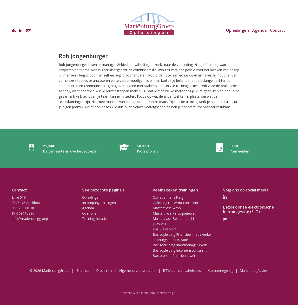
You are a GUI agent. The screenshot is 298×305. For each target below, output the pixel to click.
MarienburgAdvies (254, 270)
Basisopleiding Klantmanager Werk (180, 245)
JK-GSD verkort (164, 229)
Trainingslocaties (95, 218)
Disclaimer (104, 270)
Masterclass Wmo (167, 208)
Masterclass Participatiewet (174, 213)
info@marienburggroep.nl (31, 218)
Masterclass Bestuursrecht (173, 218)
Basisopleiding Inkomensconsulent (180, 250)
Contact (277, 30)
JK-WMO (159, 224)
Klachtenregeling (220, 270)
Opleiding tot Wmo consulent (175, 202)
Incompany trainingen (99, 202)
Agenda (259, 30)
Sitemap (83, 270)
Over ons (89, 213)
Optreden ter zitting (168, 197)
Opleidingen (237, 30)
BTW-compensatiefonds (182, 270)
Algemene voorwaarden (137, 270)
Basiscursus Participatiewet (174, 255)
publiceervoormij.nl (162, 293)
